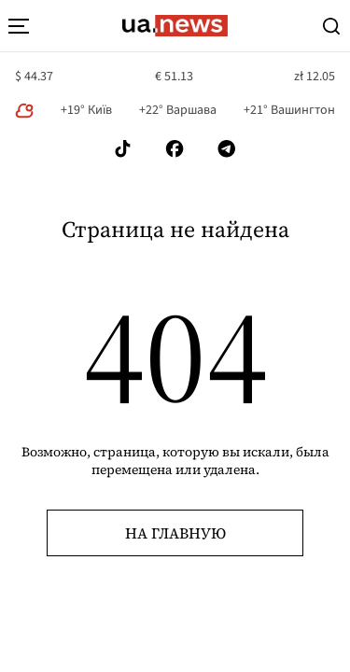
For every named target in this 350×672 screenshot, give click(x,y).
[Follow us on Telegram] (226, 149)
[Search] (331, 26)
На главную (175, 533)
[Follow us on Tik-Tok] (123, 149)
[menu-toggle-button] (18, 26)
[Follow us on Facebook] (174, 149)
